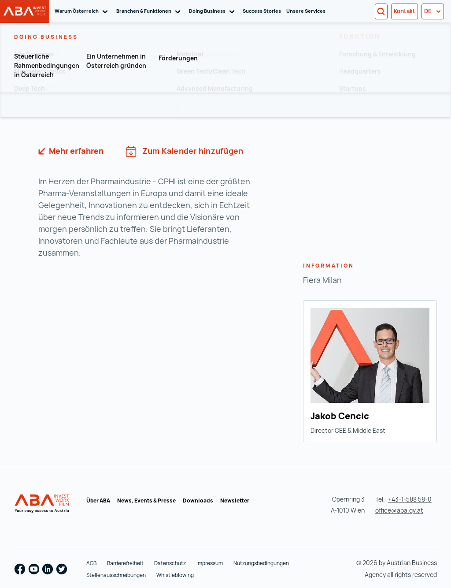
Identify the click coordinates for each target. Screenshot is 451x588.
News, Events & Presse (146, 500)
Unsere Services (305, 10)
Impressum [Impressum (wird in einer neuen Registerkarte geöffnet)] (209, 563)
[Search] (381, 11)
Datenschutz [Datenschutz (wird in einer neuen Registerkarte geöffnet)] (170, 563)
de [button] (432, 11)
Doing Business (213, 11)
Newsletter (234, 500)
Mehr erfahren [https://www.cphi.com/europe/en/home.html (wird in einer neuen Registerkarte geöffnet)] (75, 150)
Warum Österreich (83, 11)
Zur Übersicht (50, 64)
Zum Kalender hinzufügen (184, 151)
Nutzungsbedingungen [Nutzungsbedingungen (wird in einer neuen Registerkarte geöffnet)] (261, 563)
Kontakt (404, 11)
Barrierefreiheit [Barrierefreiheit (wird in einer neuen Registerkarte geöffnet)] (125, 563)
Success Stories (262, 10)
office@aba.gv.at (399, 510)
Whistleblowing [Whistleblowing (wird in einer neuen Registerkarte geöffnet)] (175, 575)
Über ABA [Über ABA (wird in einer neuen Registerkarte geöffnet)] (98, 500)
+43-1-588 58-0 (410, 499)
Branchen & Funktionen (150, 11)
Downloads (198, 500)
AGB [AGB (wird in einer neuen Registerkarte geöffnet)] (91, 563)
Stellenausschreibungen (116, 575)
